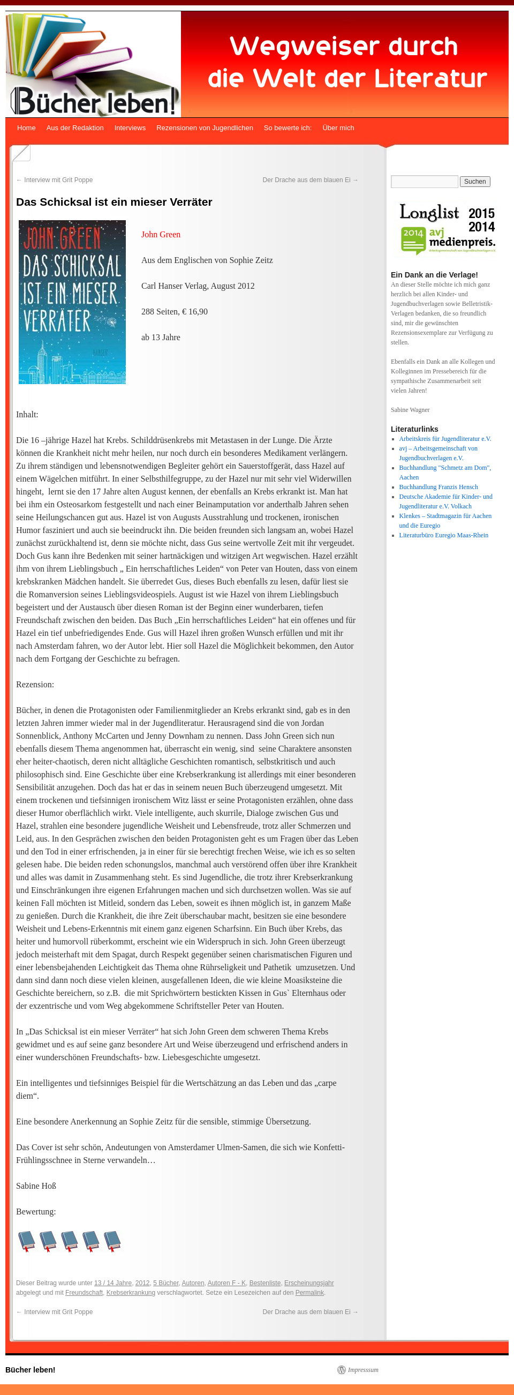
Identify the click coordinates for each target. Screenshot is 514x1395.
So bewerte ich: (288, 128)
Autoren (193, 1283)
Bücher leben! (30, 1370)
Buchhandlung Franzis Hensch (438, 487)
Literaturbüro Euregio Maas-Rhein (444, 535)
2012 (142, 1283)
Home (26, 128)
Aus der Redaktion (75, 128)
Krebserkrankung (131, 1292)
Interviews (130, 128)
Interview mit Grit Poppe (54, 180)
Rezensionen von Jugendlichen (204, 128)
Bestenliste (265, 1283)
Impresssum (363, 1370)
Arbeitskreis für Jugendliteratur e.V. (445, 438)
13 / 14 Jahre (113, 1283)
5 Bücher (165, 1283)
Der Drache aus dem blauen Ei (311, 180)
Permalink (310, 1292)
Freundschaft (84, 1292)
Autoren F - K (227, 1283)
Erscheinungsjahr (309, 1283)
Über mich (338, 128)
